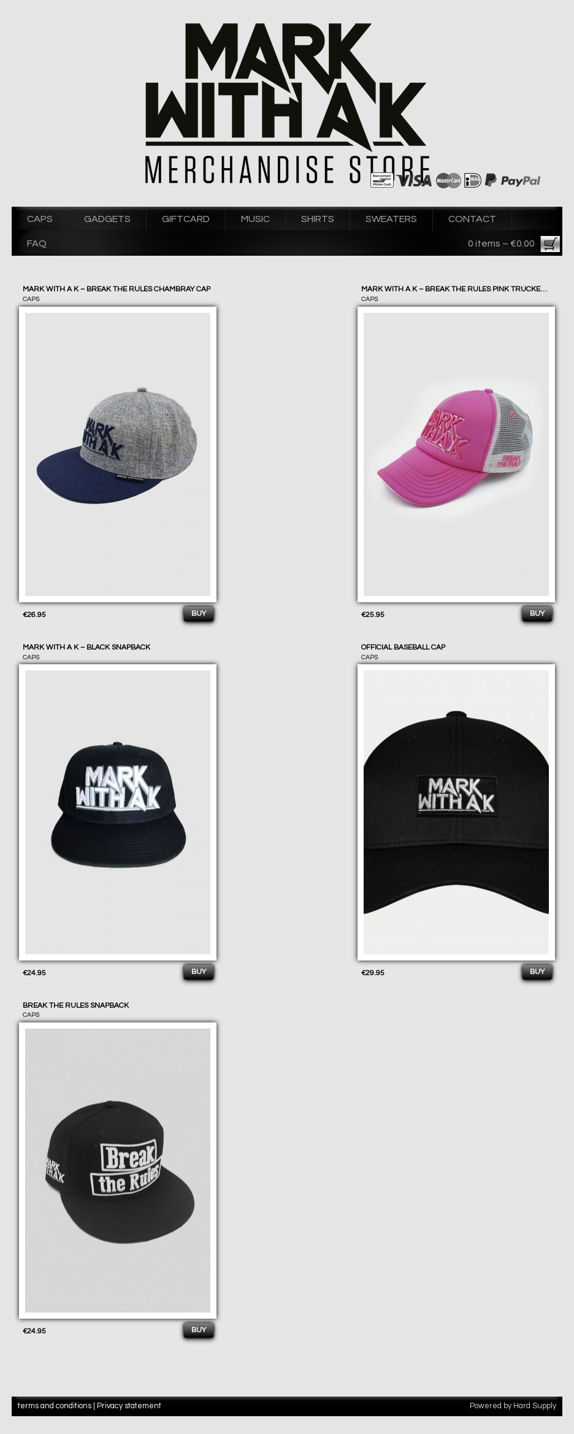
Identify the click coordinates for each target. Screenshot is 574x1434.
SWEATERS (391, 219)
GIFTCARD (186, 219)
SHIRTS (317, 219)
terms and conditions (54, 1406)
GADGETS (107, 219)
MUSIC (255, 219)
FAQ (37, 243)
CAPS (40, 219)
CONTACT (472, 219)
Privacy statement (129, 1406)
